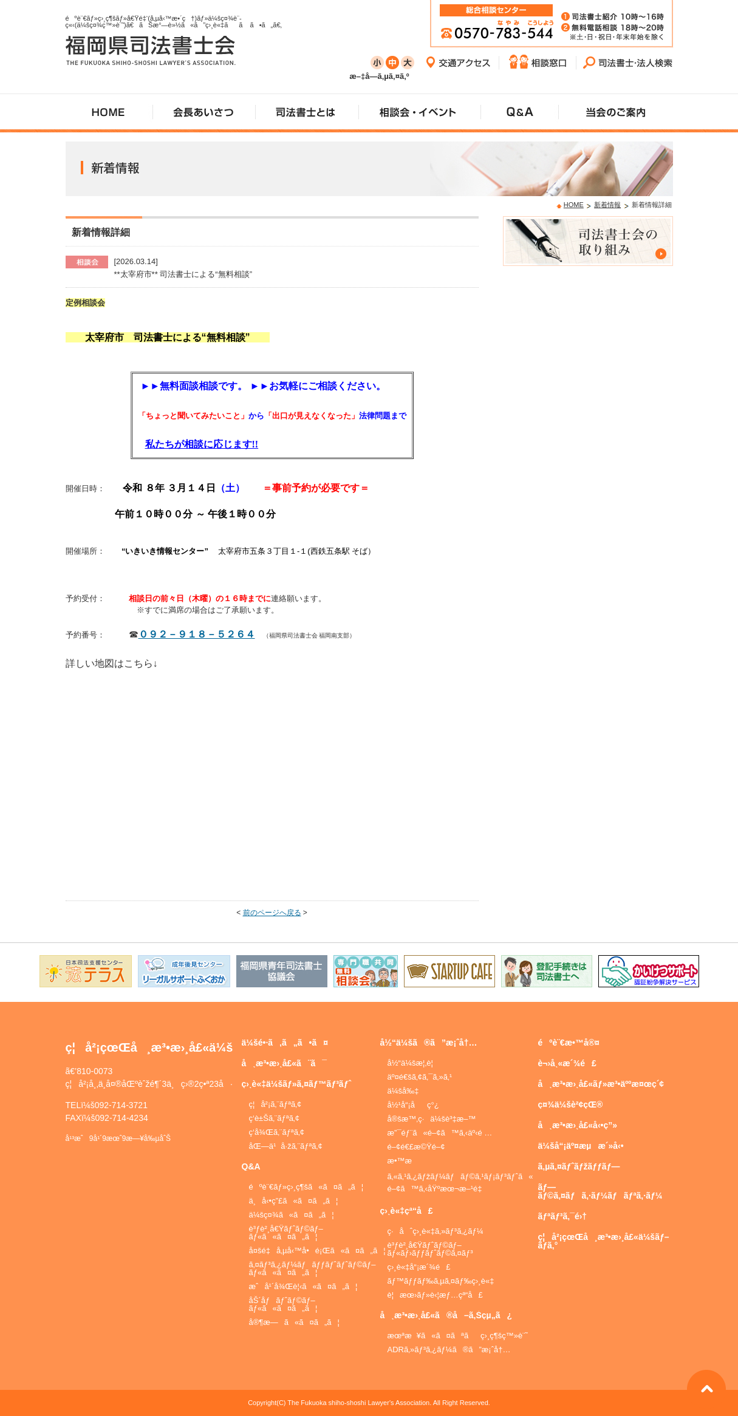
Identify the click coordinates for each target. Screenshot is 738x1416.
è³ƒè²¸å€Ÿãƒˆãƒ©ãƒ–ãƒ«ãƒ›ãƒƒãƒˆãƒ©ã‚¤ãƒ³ (430, 1249)
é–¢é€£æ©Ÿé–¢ (416, 1146)
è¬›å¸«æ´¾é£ (567, 1063)
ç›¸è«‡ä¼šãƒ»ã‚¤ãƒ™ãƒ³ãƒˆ (297, 1084)
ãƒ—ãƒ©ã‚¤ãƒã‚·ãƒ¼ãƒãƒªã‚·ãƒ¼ (600, 1191)
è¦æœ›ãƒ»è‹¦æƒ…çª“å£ (435, 1294)
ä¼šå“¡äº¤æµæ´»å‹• (581, 1146)
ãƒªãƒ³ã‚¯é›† (562, 1216)
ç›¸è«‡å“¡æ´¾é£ (419, 1266)
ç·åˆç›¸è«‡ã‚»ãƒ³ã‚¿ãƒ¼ (435, 1231)
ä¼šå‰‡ (403, 1090)
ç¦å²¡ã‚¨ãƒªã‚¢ (275, 1104)
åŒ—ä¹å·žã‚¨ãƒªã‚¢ (286, 1146)
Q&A (251, 1166)
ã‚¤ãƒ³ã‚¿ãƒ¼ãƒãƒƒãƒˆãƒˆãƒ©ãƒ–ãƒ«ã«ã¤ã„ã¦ (312, 1268)
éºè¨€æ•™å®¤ (569, 1042)
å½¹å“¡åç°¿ (413, 1104)
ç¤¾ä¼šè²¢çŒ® (570, 1104)
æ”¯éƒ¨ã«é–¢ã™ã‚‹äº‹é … (440, 1132)
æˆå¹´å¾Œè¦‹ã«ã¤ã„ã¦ (303, 1286)
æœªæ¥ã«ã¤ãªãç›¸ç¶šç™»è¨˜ (458, 1335)
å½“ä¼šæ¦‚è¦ (413, 1062)
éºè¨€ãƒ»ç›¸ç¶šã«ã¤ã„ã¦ (306, 1186)
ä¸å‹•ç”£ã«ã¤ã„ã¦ (293, 1200)
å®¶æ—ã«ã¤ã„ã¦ (294, 1322)
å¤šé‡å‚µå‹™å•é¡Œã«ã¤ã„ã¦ (317, 1250)
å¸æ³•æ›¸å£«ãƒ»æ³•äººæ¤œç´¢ (601, 1084)
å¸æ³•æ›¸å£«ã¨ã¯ (284, 1063)
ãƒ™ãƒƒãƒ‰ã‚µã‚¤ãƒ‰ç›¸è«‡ (441, 1280)
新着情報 (607, 204)
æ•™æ (405, 1160)
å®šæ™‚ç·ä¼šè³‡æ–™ (432, 1118)
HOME (574, 204)
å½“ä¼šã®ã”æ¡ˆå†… (428, 1042)
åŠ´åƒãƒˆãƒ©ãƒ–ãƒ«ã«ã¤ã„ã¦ (283, 1304)
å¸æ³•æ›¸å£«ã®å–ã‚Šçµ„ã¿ (446, 1315)
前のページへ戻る (272, 912)
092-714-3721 (121, 1105)
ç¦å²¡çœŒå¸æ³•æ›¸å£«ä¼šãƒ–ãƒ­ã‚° (603, 1241)
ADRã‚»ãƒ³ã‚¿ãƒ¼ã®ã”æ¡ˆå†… (449, 1349)
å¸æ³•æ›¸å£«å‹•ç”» (578, 1125)
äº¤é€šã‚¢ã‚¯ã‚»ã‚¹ (420, 1076)
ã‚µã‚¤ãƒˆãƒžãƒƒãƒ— (579, 1166)
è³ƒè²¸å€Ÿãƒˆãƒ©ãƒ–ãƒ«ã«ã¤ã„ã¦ (286, 1232)
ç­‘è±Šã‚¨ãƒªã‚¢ (274, 1118)
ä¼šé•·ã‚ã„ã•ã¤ (285, 1042)
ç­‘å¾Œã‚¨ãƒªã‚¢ (277, 1132)
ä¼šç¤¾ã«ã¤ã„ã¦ (291, 1214)
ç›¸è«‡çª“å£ (406, 1211)
